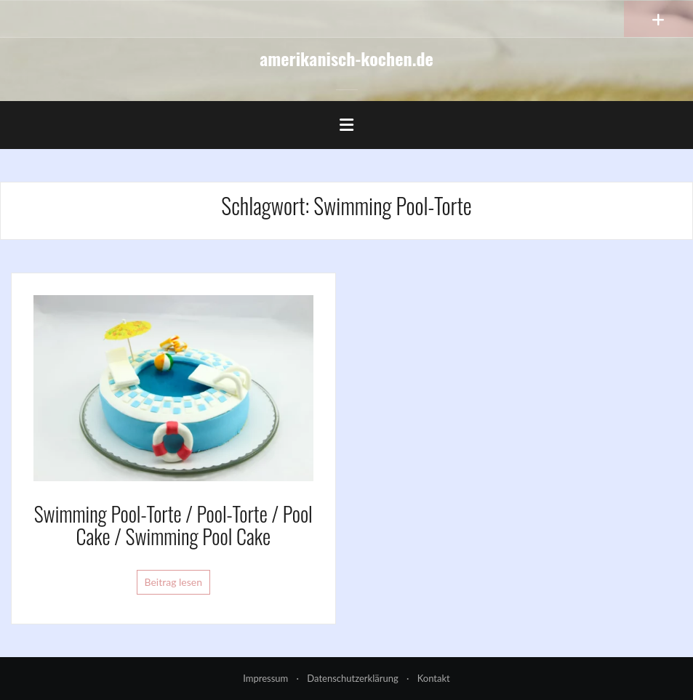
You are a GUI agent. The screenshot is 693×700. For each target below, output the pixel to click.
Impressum (265, 678)
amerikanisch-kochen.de (346, 58)
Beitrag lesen (174, 582)
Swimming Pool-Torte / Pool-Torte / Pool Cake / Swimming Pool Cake (173, 525)
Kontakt (433, 678)
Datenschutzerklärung (352, 678)
